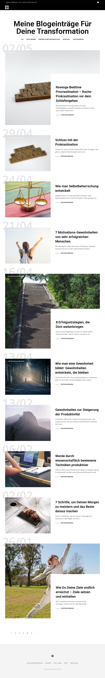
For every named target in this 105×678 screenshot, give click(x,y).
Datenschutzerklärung (34, 663)
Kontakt (48, 663)
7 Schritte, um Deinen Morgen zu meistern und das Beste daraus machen (77, 504)
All (22, 39)
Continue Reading (67, 115)
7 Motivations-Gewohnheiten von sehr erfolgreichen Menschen (76, 234)
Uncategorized (78, 39)
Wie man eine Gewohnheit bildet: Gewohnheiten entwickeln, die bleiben (74, 365)
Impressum (74, 663)
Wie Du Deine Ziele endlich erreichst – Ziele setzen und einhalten (75, 592)
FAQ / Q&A (57, 663)
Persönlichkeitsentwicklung (49, 39)
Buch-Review (31, 39)
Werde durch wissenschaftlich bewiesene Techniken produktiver (75, 457)
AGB (65, 663)
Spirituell (66, 39)
